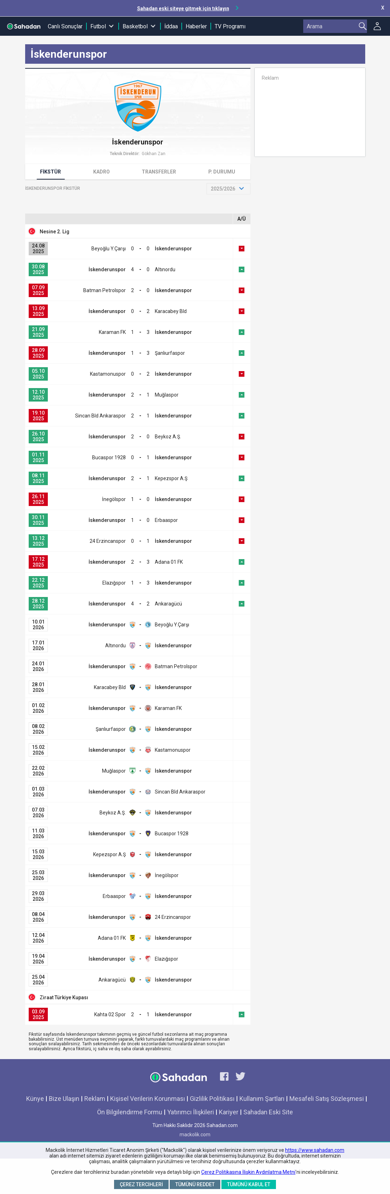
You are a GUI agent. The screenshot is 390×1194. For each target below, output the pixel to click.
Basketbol (135, 26)
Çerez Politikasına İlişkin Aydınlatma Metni (248, 1172)
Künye (35, 1098)
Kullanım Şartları (261, 1098)
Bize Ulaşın (64, 1098)
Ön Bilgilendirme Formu (129, 1112)
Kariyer (228, 1112)
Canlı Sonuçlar (65, 26)
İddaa (171, 26)
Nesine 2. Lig (54, 231)
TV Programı (230, 26)
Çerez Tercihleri (141, 1184)
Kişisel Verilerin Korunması (147, 1098)
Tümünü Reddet (195, 1184)
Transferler (159, 172)
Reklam (94, 1098)
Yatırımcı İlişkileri (190, 1112)
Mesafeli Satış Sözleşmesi (326, 1098)
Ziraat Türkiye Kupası (64, 997)
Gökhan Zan (153, 153)
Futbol (98, 26)
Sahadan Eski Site (268, 1112)
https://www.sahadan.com (314, 1150)
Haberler (196, 26)
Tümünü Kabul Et (248, 1184)
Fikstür (50, 172)
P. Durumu (221, 172)
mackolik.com (195, 1134)
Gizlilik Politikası (212, 1098)
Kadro (101, 172)
